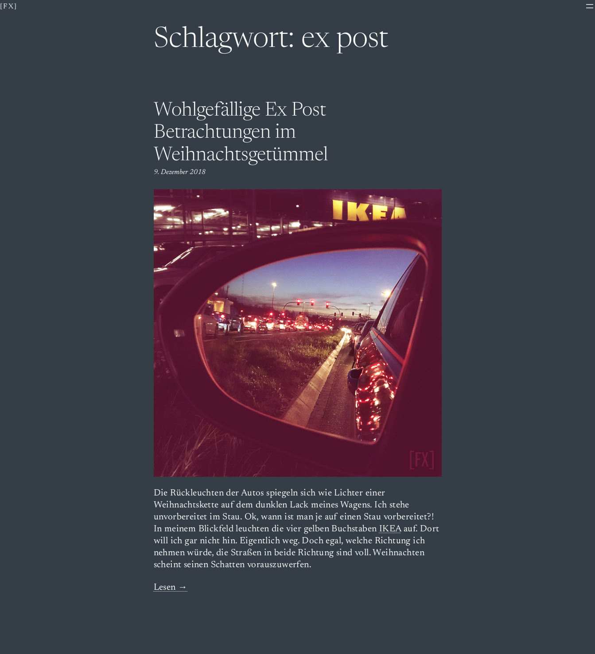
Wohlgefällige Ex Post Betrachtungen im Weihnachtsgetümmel (241, 133)
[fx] (9, 6)
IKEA (390, 529)
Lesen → (171, 587)
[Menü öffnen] (589, 6)
